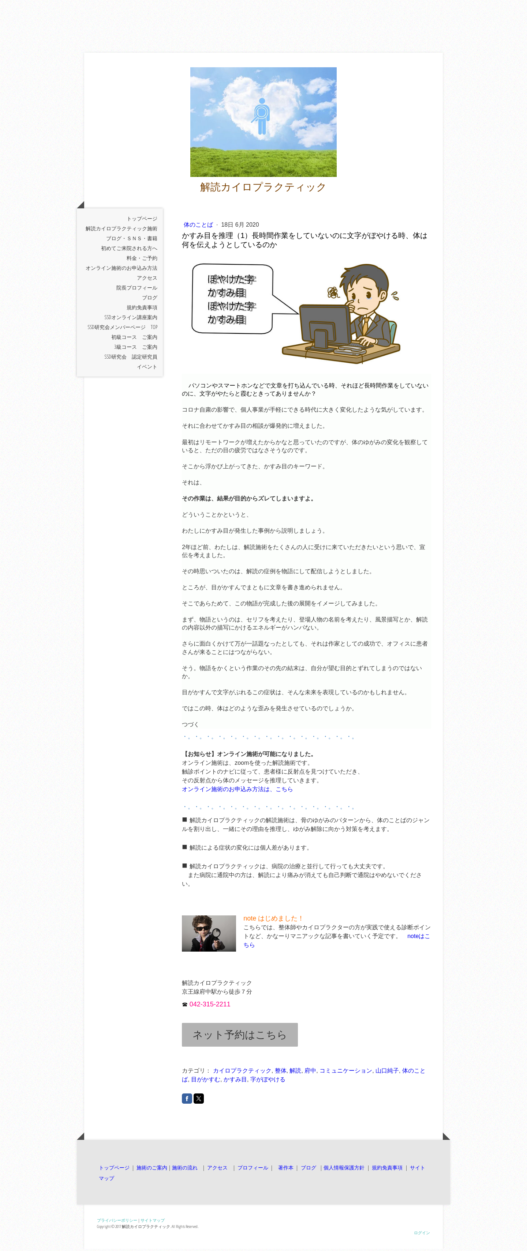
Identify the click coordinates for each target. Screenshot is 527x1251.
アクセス (147, 279)
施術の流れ (185, 1170)
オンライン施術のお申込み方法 (121, 270)
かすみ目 (235, 1082)
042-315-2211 (210, 1006)
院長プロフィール (136, 289)
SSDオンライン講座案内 (130, 319)
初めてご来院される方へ (129, 250)
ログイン (422, 1234)
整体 (281, 1073)
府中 (310, 1073)
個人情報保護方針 (344, 1170)
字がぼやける (267, 1082)
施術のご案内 (152, 1170)
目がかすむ (205, 1082)
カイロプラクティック (242, 1073)
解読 (295, 1073)
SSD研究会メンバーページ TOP (122, 329)
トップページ (142, 220)
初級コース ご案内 (134, 339)
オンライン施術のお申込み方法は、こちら (237, 792)
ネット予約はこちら (240, 1037)
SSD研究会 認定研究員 (130, 358)
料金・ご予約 (142, 260)
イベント (147, 368)
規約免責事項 (142, 309)
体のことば (199, 227)
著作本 (285, 1170)
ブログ (149, 299)
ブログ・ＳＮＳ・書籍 (131, 240)
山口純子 (387, 1073)
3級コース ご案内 (135, 348)
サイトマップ (153, 1222)
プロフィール (252, 1170)
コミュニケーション (345, 1073)
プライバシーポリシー (117, 1222)
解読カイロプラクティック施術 (121, 230)
